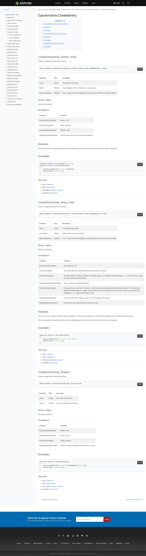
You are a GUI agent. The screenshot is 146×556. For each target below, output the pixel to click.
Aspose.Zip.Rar (12, 69)
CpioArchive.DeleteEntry (126, 499)
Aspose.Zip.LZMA (13, 64)
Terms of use (87, 553)
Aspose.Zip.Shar (12, 78)
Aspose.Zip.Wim (12, 90)
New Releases (38, 543)
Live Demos (65, 543)
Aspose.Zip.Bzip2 (13, 26)
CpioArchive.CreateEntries (49, 499)
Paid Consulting (101, 543)
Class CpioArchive (15, 35)
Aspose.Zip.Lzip (12, 61)
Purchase (67, 3)
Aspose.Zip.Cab (12, 29)
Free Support (76, 543)
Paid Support (88, 543)
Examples (47, 30)
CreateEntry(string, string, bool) (55, 34)
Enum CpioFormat (15, 40)
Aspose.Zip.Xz (12, 96)
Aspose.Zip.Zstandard (14, 104)
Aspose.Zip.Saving (13, 72)
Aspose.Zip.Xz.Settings (14, 98)
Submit (107, 519)
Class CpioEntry (14, 38)
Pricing (48, 543)
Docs (55, 543)
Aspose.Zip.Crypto (13, 43)
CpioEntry (49, 184)
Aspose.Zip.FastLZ (13, 46)
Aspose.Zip (10, 17)
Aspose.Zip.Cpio (12, 32)
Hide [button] (62, 21)
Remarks (47, 27)
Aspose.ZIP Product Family (51, 9)
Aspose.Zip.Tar (12, 84)
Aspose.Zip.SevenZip (14, 75)
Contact (94, 553)
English (116, 3)
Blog (111, 543)
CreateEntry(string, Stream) (54, 43)
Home (40, 9)
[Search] (19, 9)
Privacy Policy (79, 553)
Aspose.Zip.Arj (12, 23)
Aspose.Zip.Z (11, 101)
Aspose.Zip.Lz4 (12, 58)
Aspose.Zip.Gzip (12, 49)
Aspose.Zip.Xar (12, 93)
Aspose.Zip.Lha (12, 55)
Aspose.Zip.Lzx (12, 67)
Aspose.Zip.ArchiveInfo (14, 20)
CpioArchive (50, 187)
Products (58, 3)
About (94, 3)
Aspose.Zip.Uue (12, 87)
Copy (132, 69)
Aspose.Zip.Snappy (13, 81)
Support (76, 3)
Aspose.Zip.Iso (12, 52)
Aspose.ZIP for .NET (12, 14)
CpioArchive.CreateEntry (108, 9)
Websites (85, 3)
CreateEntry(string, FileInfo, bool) (56, 24)
